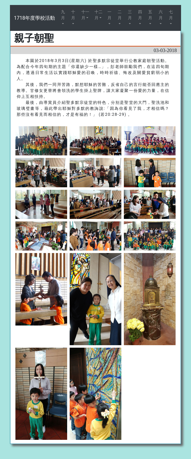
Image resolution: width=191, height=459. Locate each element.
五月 (150, 14)
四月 (140, 14)
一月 (109, 14)
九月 (63, 14)
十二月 (98, 14)
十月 (73, 14)
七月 (171, 14)
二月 (120, 14)
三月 (130, 14)
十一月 (85, 14)
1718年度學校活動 (34, 18)
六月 (161, 14)
